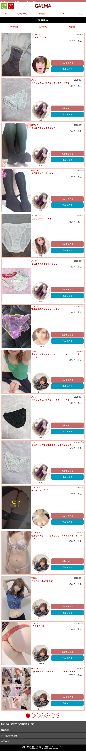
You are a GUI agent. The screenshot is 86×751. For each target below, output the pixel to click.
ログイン (10, 6)
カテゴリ (64, 13)
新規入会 (3, 6)
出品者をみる (67, 63)
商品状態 (43, 26)
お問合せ (5, 741)
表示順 (72, 26)
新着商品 (43, 13)
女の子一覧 (22, 13)
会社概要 (5, 729)
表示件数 (14, 26)
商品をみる (67, 69)
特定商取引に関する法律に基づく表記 (18, 723)
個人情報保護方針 (9, 735)
